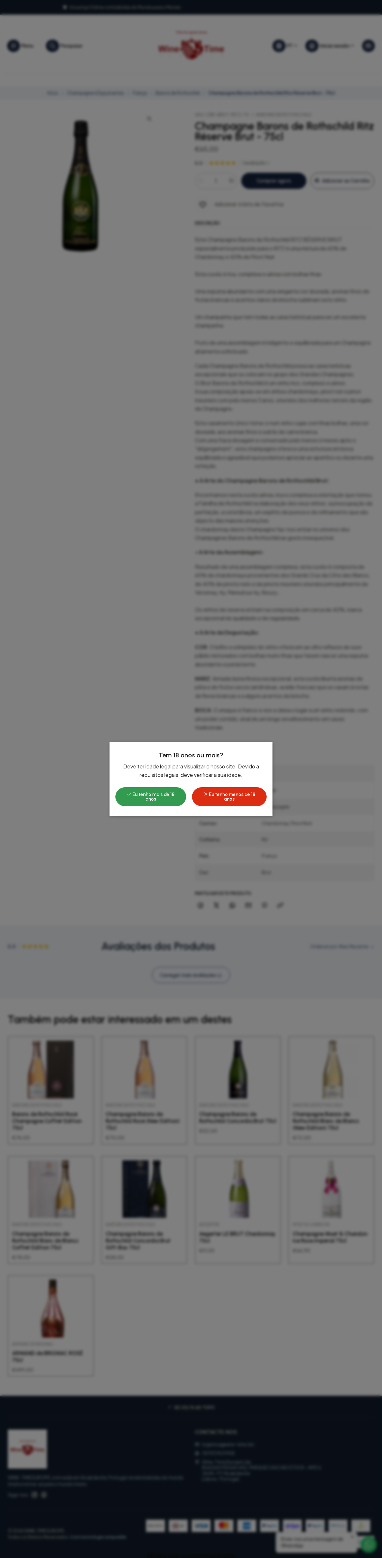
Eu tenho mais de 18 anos (150, 797)
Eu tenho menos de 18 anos (229, 797)
